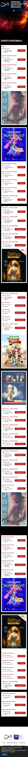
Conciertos (16, 745)
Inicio (4, 742)
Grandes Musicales (7, 745)
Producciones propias (12, 742)
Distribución (22, 742)
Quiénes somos (14, 748)
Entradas (23, 745)
